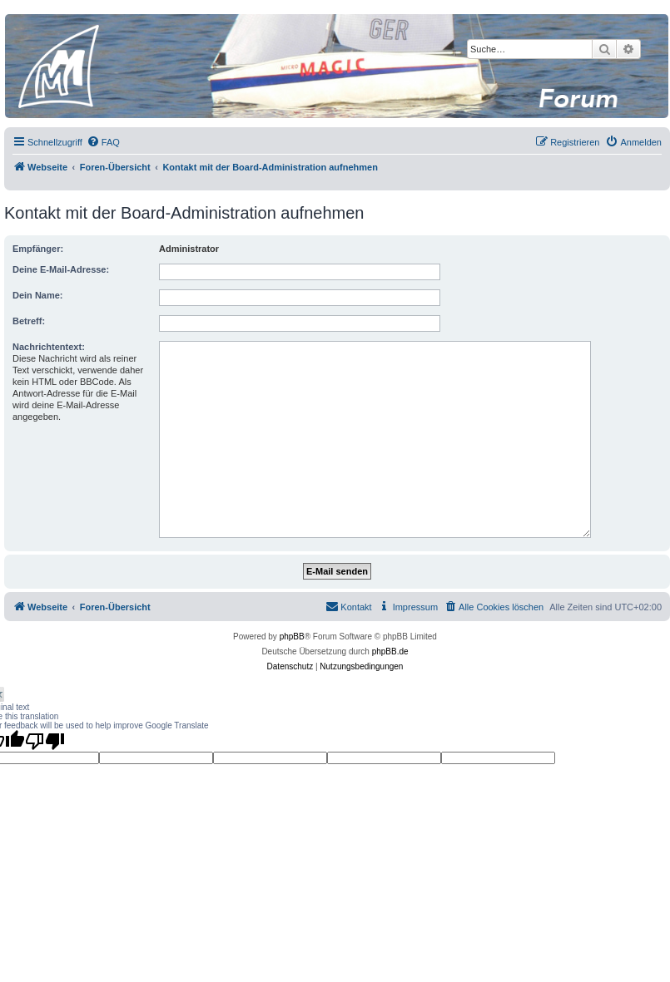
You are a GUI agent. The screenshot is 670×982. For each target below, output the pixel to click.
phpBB (292, 636)
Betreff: (28, 321)
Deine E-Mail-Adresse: (60, 269)
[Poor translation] (45, 741)
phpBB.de (390, 651)
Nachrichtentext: (48, 347)
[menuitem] (103, 142)
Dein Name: (37, 295)
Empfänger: (37, 249)
